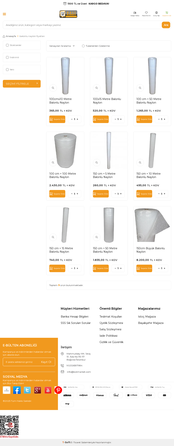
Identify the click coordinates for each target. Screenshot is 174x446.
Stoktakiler (13, 45)
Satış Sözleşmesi (110, 329)
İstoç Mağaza (147, 316)
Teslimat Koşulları (111, 316)
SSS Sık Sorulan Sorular (76, 323)
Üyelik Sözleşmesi (111, 323)
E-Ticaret (76, 442)
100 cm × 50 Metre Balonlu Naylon (148, 100)
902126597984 (74, 365)
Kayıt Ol (46, 362)
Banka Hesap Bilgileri (74, 316)
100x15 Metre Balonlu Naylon (107, 100)
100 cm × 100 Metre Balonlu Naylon (62, 175)
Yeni (10, 69)
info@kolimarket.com (79, 371)
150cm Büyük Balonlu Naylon (150, 250)
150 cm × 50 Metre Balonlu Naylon (105, 250)
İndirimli (12, 57)
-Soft (66, 442)
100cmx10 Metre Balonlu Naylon (60, 100)
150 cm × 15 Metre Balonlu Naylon (61, 250)
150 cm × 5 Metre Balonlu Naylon (104, 175)
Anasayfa (9, 36)
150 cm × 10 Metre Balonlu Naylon (148, 175)
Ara (166, 24)
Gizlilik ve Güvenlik (111, 342)
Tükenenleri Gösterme (96, 45)
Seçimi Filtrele (22, 83)
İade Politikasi (108, 335)
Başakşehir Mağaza (150, 323)
